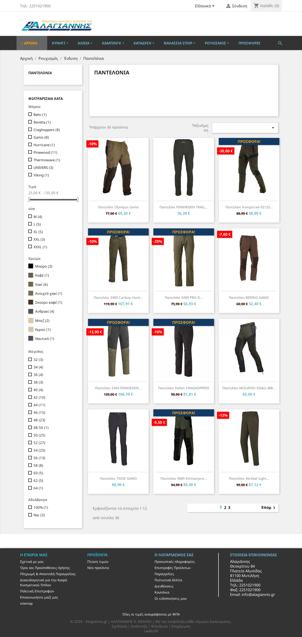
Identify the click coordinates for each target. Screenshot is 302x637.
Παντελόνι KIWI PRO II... (184, 297)
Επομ (269, 508)
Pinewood (45, 152)
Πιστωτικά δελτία (168, 580)
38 (38, 382)
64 (38, 488)
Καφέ (42, 275)
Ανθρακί (44, 311)
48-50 (41, 427)
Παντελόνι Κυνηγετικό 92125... (249, 207)
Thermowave (47, 160)
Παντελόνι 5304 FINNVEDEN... (118, 388)
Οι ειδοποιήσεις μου (171, 598)
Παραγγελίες (164, 574)
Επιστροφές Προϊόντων (173, 567)
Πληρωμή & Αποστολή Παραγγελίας (48, 574)
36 (38, 374)
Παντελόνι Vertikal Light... (249, 478)
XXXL (40, 246)
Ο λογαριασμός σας (174, 554)
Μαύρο (43, 266)
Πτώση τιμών (97, 561)
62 (38, 480)
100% (41, 507)
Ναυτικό (44, 338)
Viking (41, 175)
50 (39, 435)
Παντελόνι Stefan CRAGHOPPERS (183, 388)
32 (38, 359)
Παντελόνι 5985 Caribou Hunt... (118, 297)
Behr (40, 114)
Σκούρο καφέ (48, 302)
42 (39, 397)
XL (38, 231)
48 (39, 420)
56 (39, 457)
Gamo (41, 137)
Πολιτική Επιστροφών (37, 591)
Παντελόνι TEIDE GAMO (118, 478)
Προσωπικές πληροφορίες (175, 561)
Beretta (42, 122)
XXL (39, 239)
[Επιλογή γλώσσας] (205, 6)
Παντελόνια (40, 72)
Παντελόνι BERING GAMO (249, 297)
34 (38, 367)
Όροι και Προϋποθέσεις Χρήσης (45, 567)
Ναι (39, 515)
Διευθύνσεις (164, 586)
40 (38, 389)
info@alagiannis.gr (258, 594)
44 (39, 404)
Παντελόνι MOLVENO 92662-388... (249, 388)
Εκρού (43, 329)
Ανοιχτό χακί (48, 293)
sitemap (26, 603)
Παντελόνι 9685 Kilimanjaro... (183, 478)
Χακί (41, 284)
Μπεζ (42, 320)
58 (38, 465)
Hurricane (44, 144)
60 (38, 472)
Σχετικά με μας (32, 561)
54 (39, 450)
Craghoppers (47, 129)
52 (39, 442)
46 (39, 412)
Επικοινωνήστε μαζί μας (39, 597)
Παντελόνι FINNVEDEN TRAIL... (183, 207)
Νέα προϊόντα (98, 567)
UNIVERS (43, 167)
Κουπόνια (162, 592)
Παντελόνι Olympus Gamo (118, 207)
